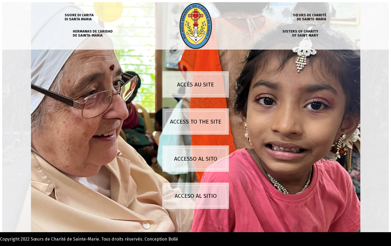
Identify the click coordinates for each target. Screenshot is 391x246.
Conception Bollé (161, 239)
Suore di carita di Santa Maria (79, 17)
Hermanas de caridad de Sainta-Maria (93, 33)
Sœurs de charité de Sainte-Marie (309, 17)
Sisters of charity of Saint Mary (300, 33)
